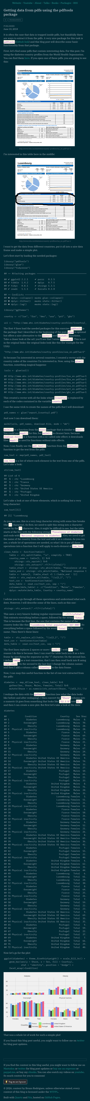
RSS (75, 3)
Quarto (18, 1097)
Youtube (27, 3)
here (27, 58)
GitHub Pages (52, 1097)
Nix (30, 1097)
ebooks (32, 1072)
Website (16, 3)
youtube (79, 1072)
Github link (22, 41)
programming (15, 20)
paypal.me (9, 1072)
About (38, 3)
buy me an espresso (64, 1068)
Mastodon (9, 1068)
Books (55, 3)
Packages (66, 3)
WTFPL (54, 1091)
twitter (80, 1040)
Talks (46, 3)
